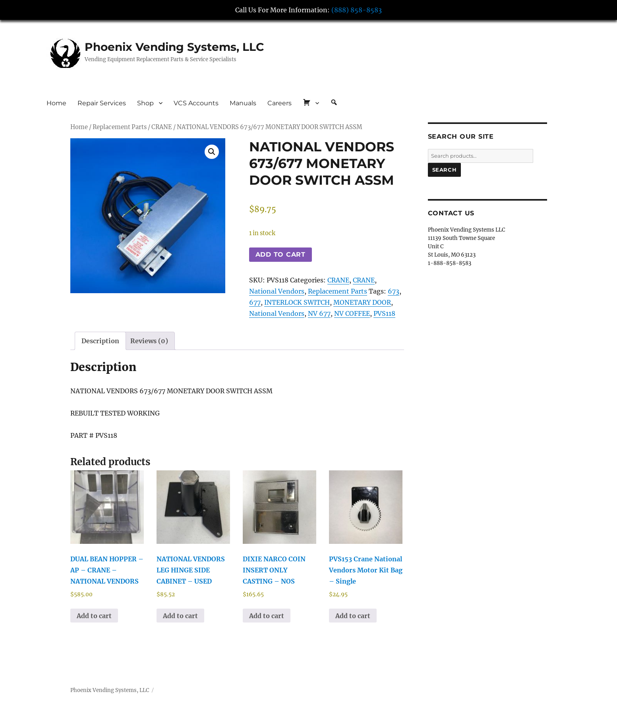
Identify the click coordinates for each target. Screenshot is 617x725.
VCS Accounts (196, 103)
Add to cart (280, 254)
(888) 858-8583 (356, 10)
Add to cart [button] (94, 616)
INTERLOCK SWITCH (297, 302)
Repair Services (101, 103)
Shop (145, 103)
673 (393, 291)
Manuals (243, 103)
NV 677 (319, 313)
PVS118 (384, 313)
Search (444, 169)
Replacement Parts (120, 127)
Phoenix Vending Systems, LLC (174, 47)
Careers (279, 103)
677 (255, 302)
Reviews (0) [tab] (149, 341)
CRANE (161, 127)
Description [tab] (100, 341)
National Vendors (276, 291)
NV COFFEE (352, 313)
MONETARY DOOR (362, 302)
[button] (212, 152)
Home (56, 103)
